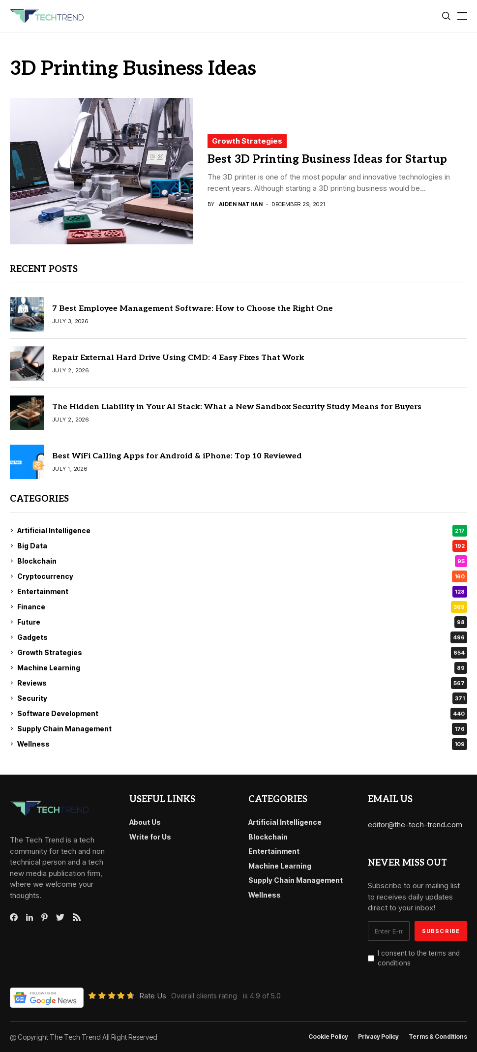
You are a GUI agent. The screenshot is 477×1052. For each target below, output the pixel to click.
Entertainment (242, 592)
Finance (242, 607)
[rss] (77, 917)
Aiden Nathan (241, 204)
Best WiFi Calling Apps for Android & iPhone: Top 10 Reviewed (177, 456)
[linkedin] (29, 917)
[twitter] (60, 917)
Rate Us (152, 995)
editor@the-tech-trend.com (415, 824)
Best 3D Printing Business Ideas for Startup (327, 159)
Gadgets (242, 637)
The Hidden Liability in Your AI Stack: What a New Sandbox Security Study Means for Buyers (236, 407)
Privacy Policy (378, 1036)
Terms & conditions (438, 1036)
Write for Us (150, 837)
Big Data (242, 546)
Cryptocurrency (242, 576)
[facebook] (14, 917)
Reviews (242, 683)
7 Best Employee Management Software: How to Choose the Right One (192, 308)
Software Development (242, 714)
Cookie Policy (328, 1036)
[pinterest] (44, 917)
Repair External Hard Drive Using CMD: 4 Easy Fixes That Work (178, 357)
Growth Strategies (247, 141)
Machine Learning (242, 668)
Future (242, 622)
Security (242, 698)
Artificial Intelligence (242, 531)
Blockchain (242, 561)
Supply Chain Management (242, 729)
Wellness (242, 744)
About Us (145, 822)
